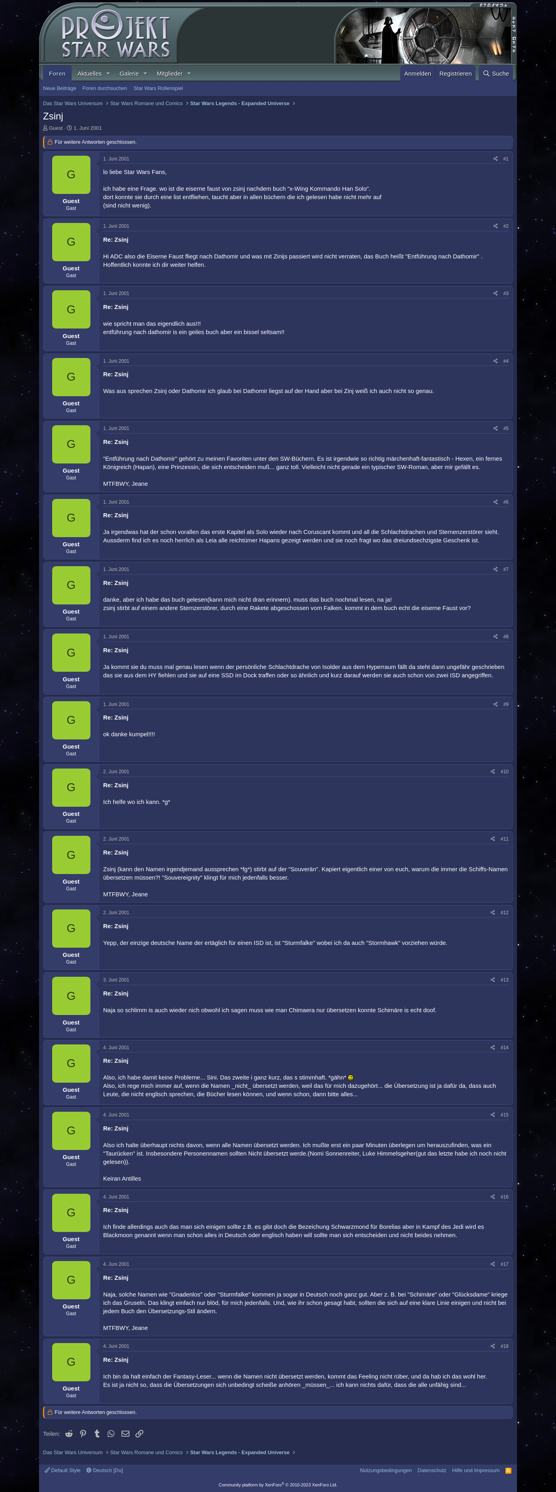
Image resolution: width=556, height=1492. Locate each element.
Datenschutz (432, 1470)
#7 (506, 569)
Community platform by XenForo (278, 1484)
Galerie (129, 73)
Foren (57, 73)
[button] (108, 73)
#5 (506, 428)
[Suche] (496, 73)
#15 (505, 1115)
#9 (506, 704)
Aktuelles (90, 73)
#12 (505, 912)
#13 (505, 980)
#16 (505, 1197)
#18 (505, 1346)
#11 (505, 839)
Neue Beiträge (59, 88)
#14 (505, 1047)
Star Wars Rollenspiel (158, 88)
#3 (506, 293)
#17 (505, 1264)
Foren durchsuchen (104, 88)
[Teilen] (496, 159)
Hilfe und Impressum (475, 1470)
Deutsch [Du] (104, 1470)
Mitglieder (170, 73)
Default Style (62, 1470)
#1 (506, 159)
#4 (506, 361)
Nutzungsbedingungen (386, 1470)
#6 (506, 502)
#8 (506, 636)
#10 (505, 771)
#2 (506, 226)
